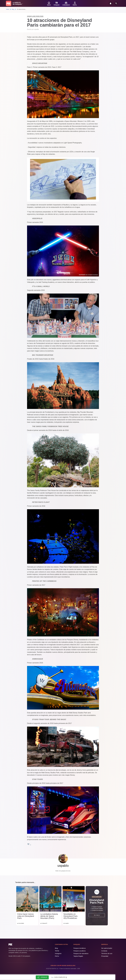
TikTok (57, 951)
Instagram (58, 953)
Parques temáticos (79, 948)
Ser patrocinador (106, 948)
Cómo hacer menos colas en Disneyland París (25, 916)
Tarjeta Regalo (78, 956)
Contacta (104, 951)
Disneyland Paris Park (35, 16)
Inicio (7, 9)
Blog (13, 9)
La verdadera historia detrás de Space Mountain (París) (49, 916)
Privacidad (104, 956)
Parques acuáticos (79, 951)
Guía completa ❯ (59, 977)
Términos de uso (106, 953)
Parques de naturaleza (80, 953)
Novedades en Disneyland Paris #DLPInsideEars (70, 916)
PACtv (57, 956)
